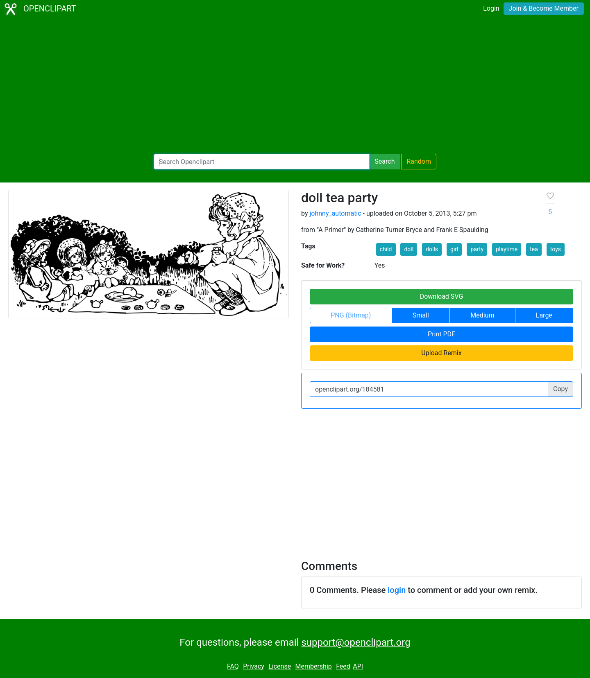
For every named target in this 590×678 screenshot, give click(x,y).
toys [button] (555, 249)
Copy (560, 389)
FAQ (233, 666)
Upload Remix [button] (441, 353)
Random (418, 161)
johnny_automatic (335, 213)
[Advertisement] (295, 86)
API (358, 666)
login (397, 590)
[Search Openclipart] (262, 161)
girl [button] (454, 249)
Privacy (253, 666)
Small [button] (421, 315)
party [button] (476, 249)
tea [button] (534, 249)
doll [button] (408, 249)
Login (491, 8)
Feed (343, 666)
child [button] (386, 249)
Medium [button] (482, 315)
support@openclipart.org (355, 642)
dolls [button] (432, 249)
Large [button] (544, 315)
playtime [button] (506, 249)
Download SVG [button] (441, 296)
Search (384, 161)
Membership (313, 666)
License (279, 666)
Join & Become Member (544, 8)
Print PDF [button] (441, 334)
